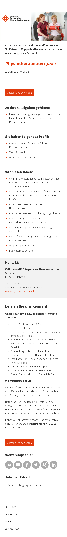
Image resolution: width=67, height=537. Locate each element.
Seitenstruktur (12, 528)
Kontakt (9, 521)
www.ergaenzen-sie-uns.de (20, 291)
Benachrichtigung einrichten (24, 485)
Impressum (10, 506)
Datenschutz (11, 514)
